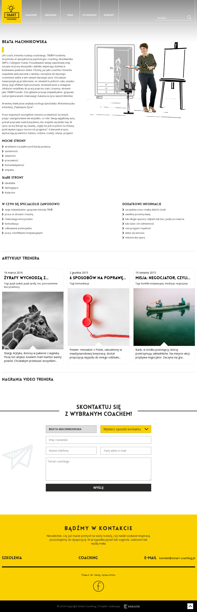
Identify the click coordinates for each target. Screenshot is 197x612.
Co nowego (90, 15)
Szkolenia (51, 15)
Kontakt (109, 15)
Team (70, 15)
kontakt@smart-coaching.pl (177, 558)
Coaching (31, 15)
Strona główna (11, 11)
